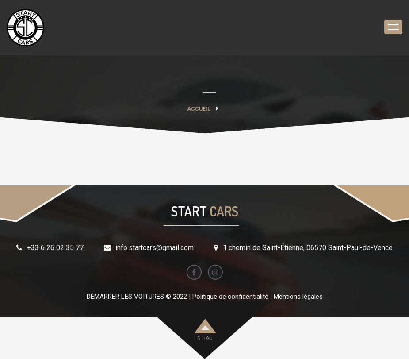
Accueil (198, 109)
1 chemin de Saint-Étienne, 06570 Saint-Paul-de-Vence (308, 247)
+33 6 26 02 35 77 (55, 247)
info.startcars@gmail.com (154, 247)
